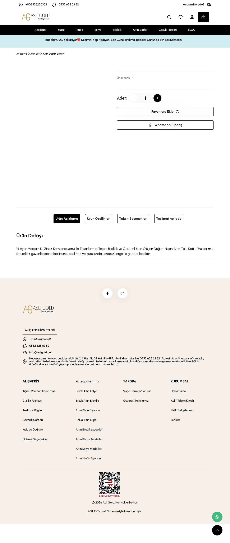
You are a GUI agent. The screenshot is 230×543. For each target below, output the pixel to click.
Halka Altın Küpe (86, 420)
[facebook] (107, 293)
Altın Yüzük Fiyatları (88, 459)
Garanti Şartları (33, 420)
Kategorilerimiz (87, 382)
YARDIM (129, 382)
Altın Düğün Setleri (53, 53)
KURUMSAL (180, 382)
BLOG (192, 30)
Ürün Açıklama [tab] (66, 219)
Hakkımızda (178, 391)
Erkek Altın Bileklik (87, 401)
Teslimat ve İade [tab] (168, 219)
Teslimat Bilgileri (33, 411)
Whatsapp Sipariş (165, 125)
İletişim (175, 420)
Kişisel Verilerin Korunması (39, 391)
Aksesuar (40, 30)
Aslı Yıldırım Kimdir (182, 401)
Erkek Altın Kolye (86, 391)
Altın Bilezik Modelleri (89, 430)
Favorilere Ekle (165, 112)
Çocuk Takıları (168, 30)
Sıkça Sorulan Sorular (137, 391)
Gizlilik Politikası (32, 401)
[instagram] (123, 293)
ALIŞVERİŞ (31, 382)
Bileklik (117, 30)
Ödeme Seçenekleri (36, 439)
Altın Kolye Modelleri (89, 449)
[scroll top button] (217, 530)
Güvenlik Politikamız (135, 401)
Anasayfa (21, 53)
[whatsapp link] (217, 517)
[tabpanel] (115, 244)
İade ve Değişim (33, 430)
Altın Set (35, 53)
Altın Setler (140, 30)
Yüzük (61, 30)
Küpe (80, 30)
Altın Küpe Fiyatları (88, 411)
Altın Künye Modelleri (89, 439)
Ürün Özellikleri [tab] (98, 219)
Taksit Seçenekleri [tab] (133, 219)
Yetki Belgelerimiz (182, 411)
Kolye (98, 30)
